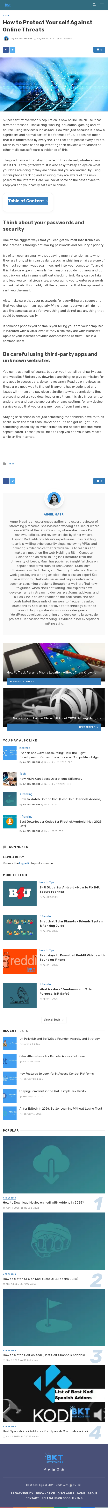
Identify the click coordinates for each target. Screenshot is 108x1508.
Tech (6, 16)
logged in (24, 863)
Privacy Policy (22, 1493)
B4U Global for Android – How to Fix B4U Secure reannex (70, 890)
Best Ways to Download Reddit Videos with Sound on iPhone (72, 957)
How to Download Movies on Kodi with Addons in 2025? (43, 1202)
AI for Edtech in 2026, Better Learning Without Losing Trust (60, 1108)
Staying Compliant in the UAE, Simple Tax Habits (52, 1091)
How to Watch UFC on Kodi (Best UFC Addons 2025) (40, 1279)
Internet (24, 748)
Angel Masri (23, 38)
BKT (79, 1485)
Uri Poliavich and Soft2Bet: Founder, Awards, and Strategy (59, 1038)
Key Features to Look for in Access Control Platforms (56, 1073)
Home (81, 1493)
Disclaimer (66, 1493)
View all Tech (54, 1020)
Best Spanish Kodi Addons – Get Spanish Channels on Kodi (45, 1431)
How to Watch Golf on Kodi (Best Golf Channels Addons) (60, 799)
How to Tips (47, 882)
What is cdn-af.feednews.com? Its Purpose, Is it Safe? (66, 991)
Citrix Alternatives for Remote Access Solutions (52, 1056)
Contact (32, 1498)
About (92, 1493)
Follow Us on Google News (62, 1498)
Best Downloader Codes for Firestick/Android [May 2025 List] (60, 824)
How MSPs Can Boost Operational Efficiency (50, 779)
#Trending (25, 794)
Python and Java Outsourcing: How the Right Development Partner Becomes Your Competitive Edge (59, 755)
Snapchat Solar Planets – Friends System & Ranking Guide (71, 923)
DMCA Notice (45, 1493)
